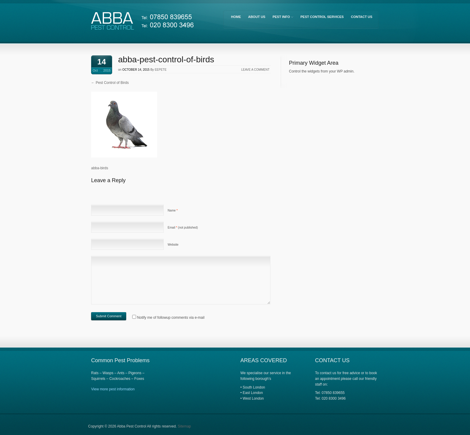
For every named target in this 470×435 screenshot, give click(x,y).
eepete (160, 69)
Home (236, 17)
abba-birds (99, 168)
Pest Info (282, 18)
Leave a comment (255, 69)
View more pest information (113, 389)
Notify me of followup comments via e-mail (170, 317)
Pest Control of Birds (110, 83)
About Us (256, 17)
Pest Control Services (322, 17)
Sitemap (184, 426)
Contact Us (361, 17)
